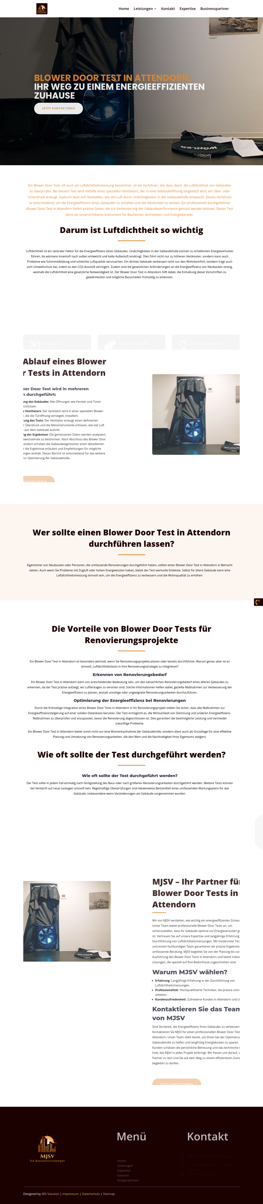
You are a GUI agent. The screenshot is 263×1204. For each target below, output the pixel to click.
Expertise (187, 9)
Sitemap (109, 1194)
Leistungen (143, 9)
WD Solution (50, 1194)
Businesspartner (214, 9)
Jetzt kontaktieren (58, 114)
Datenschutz (91, 1194)
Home (124, 9)
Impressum (71, 1194)
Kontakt (168, 9)
